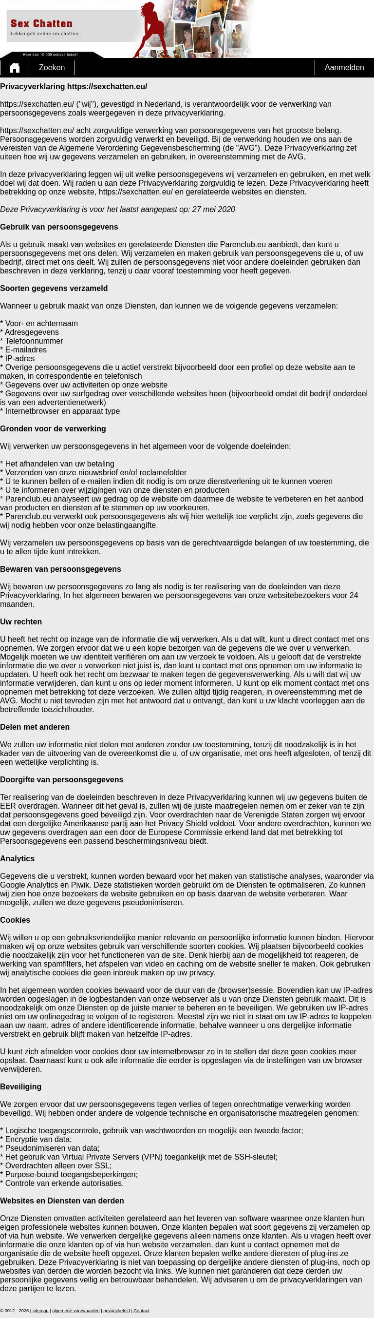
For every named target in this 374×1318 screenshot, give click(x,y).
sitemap (41, 1310)
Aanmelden (344, 67)
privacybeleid (116, 1310)
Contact (141, 1310)
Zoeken (52, 67)
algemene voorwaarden (76, 1310)
